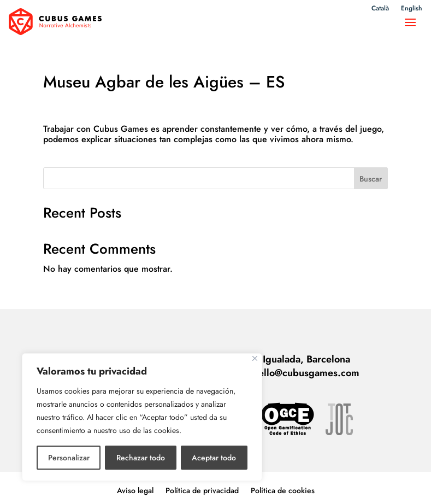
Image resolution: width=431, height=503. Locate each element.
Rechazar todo (140, 457)
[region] (142, 417)
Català (380, 8)
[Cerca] (254, 358)
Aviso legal (135, 483)
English (411, 8)
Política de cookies (283, 483)
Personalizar (69, 457)
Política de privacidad (202, 483)
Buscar (370, 171)
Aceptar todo (214, 457)
